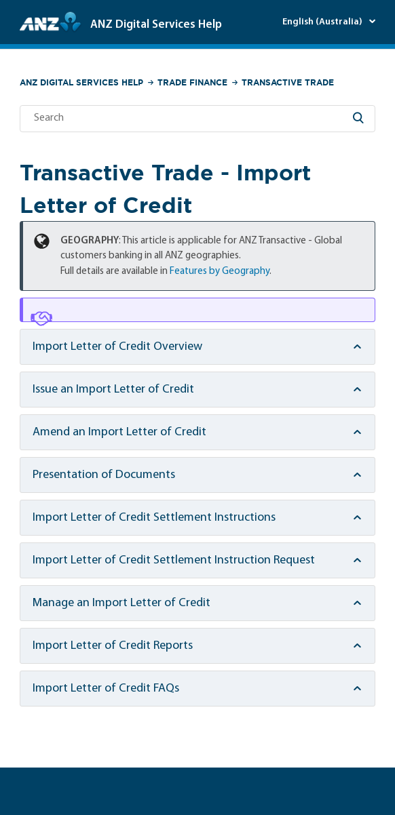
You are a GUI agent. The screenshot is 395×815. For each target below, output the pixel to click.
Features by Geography (219, 271)
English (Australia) (323, 22)
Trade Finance (192, 82)
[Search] (197, 118)
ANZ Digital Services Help (81, 82)
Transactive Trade (288, 82)
